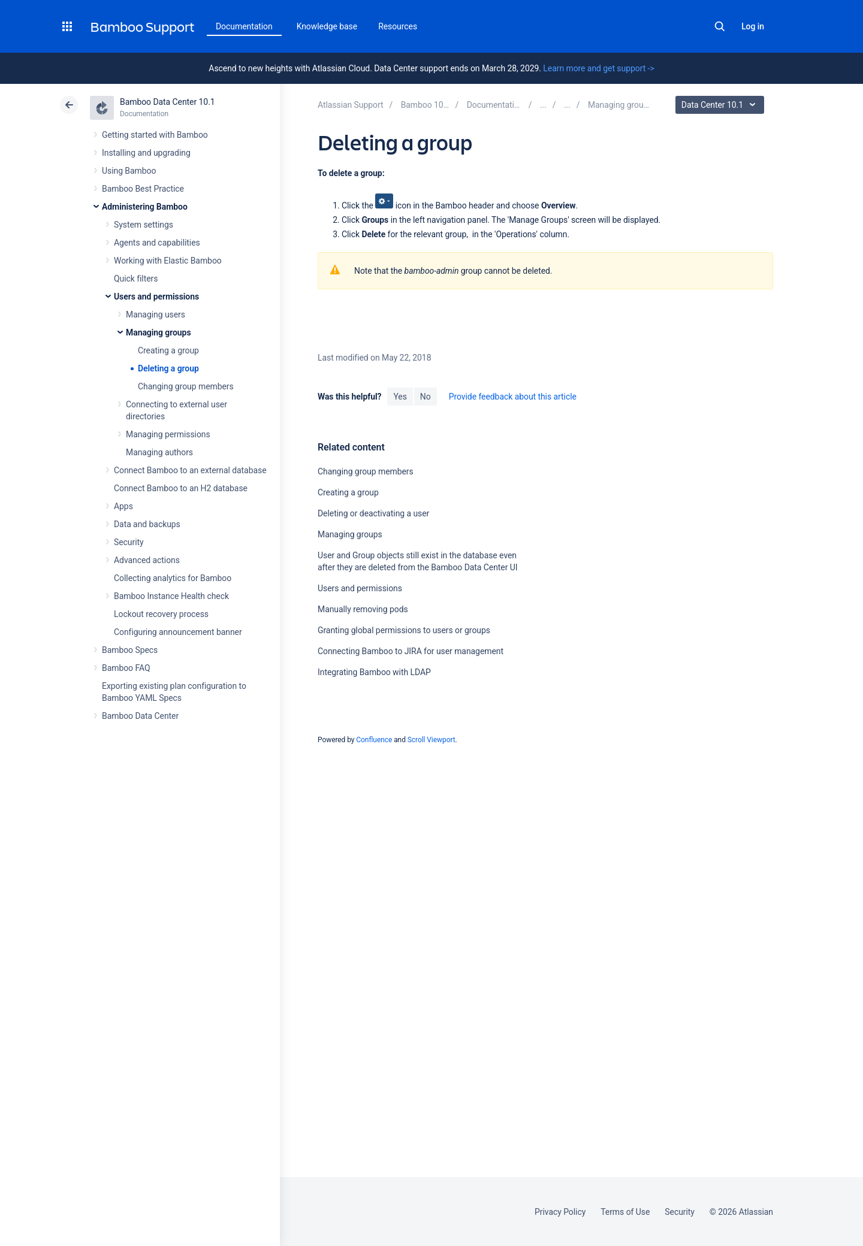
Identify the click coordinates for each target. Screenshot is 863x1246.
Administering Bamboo (145, 206)
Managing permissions (168, 434)
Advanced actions (147, 560)
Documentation (244, 26)
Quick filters (136, 278)
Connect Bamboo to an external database (190, 470)
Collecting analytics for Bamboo (172, 578)
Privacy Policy (560, 1212)
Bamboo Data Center (140, 716)
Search (719, 26)
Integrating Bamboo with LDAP (374, 672)
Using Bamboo (129, 171)
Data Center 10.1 (721, 105)
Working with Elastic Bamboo (168, 260)
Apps (123, 506)
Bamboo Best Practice (143, 188)
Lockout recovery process (161, 614)
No (425, 396)
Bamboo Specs (130, 650)
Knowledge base (327, 26)
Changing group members (186, 386)
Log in (752, 26)
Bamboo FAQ (126, 668)
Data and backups (147, 524)
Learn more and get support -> (598, 68)
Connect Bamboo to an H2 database (181, 488)
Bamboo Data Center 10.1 (167, 102)
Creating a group (168, 350)
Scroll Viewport (431, 740)
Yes (399, 396)
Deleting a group (168, 368)
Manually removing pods (363, 609)
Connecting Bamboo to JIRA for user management (410, 651)
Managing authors (159, 452)
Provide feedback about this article (513, 396)
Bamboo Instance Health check (171, 596)
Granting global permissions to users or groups (404, 630)
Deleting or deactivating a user (373, 513)
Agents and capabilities (157, 242)
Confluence (374, 740)
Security (129, 542)
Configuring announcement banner (178, 632)
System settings (143, 224)
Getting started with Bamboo (155, 135)
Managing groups (158, 332)
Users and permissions (156, 296)
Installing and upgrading (146, 153)
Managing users (155, 314)
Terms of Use (625, 1212)
